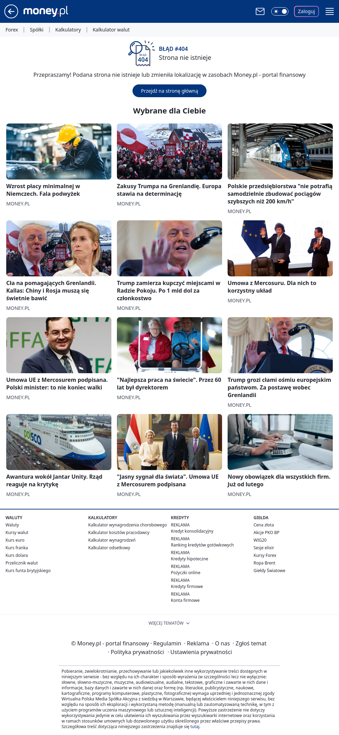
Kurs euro (15, 540)
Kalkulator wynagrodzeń (112, 540)
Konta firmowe (185, 600)
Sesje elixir (264, 548)
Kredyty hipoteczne (189, 559)
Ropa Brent (264, 563)
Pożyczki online (185, 573)
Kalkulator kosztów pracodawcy (118, 532)
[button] (329, 11)
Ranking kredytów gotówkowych (202, 545)
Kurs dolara (17, 555)
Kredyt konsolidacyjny (192, 531)
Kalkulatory (68, 30)
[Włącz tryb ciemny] (279, 11)
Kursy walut (17, 532)
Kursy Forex (265, 555)
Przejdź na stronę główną (169, 91)
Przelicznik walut (22, 563)
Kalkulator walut (111, 30)
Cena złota (264, 525)
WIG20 (260, 540)
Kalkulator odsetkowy (109, 548)
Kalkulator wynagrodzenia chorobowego (127, 525)
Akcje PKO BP (267, 532)
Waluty (12, 525)
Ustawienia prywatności (199, 652)
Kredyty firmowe (187, 586)
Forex (12, 30)
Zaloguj (306, 11)
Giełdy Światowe (269, 570)
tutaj (194, 726)
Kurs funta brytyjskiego (28, 570)
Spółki (36, 30)
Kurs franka (17, 548)
